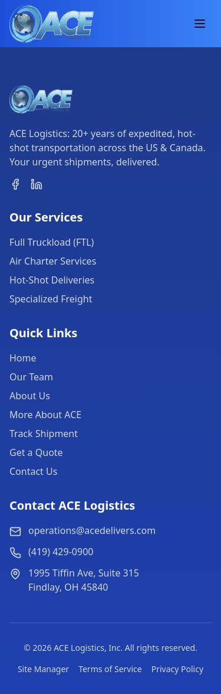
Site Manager (43, 669)
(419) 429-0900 (60, 551)
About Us (29, 395)
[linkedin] (36, 184)
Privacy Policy (177, 669)
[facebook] (15, 184)
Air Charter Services (52, 261)
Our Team (31, 376)
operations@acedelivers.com (92, 530)
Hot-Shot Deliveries (51, 279)
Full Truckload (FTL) (51, 242)
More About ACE (45, 414)
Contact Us (33, 471)
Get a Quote (36, 452)
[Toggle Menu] (200, 23)
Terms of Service (110, 669)
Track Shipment (43, 433)
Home (23, 357)
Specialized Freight (50, 298)
